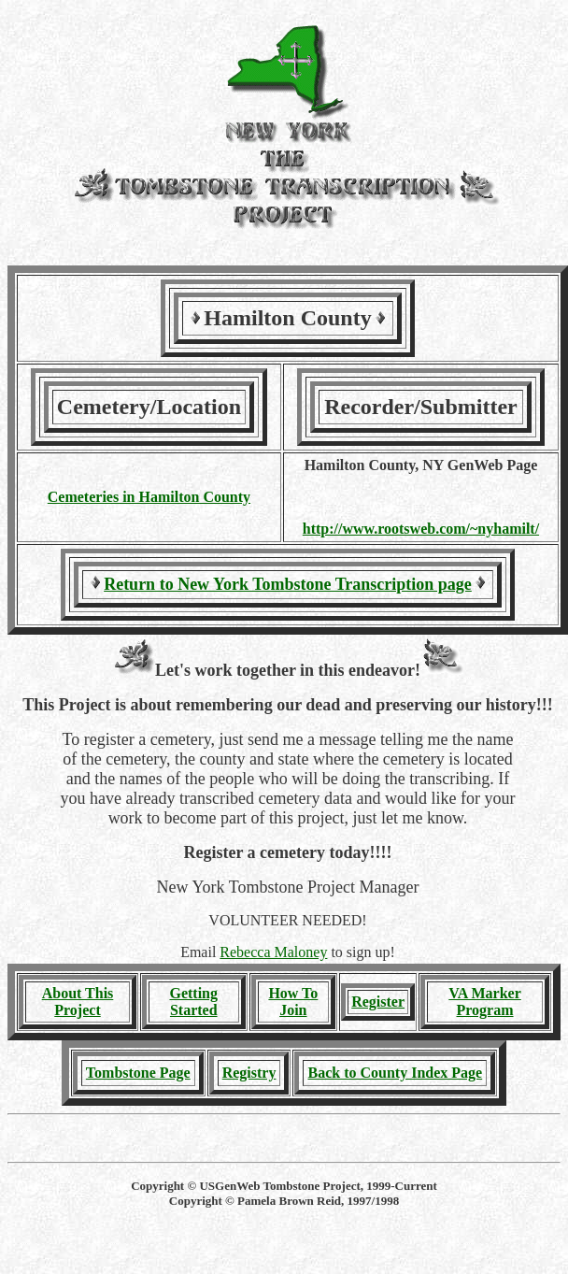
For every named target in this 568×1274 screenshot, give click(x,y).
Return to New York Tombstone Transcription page (288, 584)
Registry (249, 1073)
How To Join (293, 1001)
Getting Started (193, 1001)
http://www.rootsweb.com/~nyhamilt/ (421, 529)
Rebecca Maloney (273, 952)
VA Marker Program (484, 1001)
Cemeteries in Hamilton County (149, 497)
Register (378, 1001)
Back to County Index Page (394, 1073)
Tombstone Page (138, 1073)
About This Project (78, 1001)
